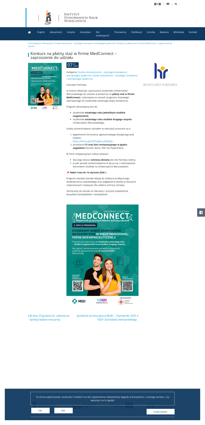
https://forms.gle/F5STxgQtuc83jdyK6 (93, 154)
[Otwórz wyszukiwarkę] (174, 4)
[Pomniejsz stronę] (160, 4)
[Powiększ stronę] (155, 4)
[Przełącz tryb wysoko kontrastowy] (168, 4)
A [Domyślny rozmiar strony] (157, 4)
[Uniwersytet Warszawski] (48, 17)
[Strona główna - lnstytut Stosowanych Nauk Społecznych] (81, 17)
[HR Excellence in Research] (162, 74)
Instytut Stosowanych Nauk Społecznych (115, 18)
